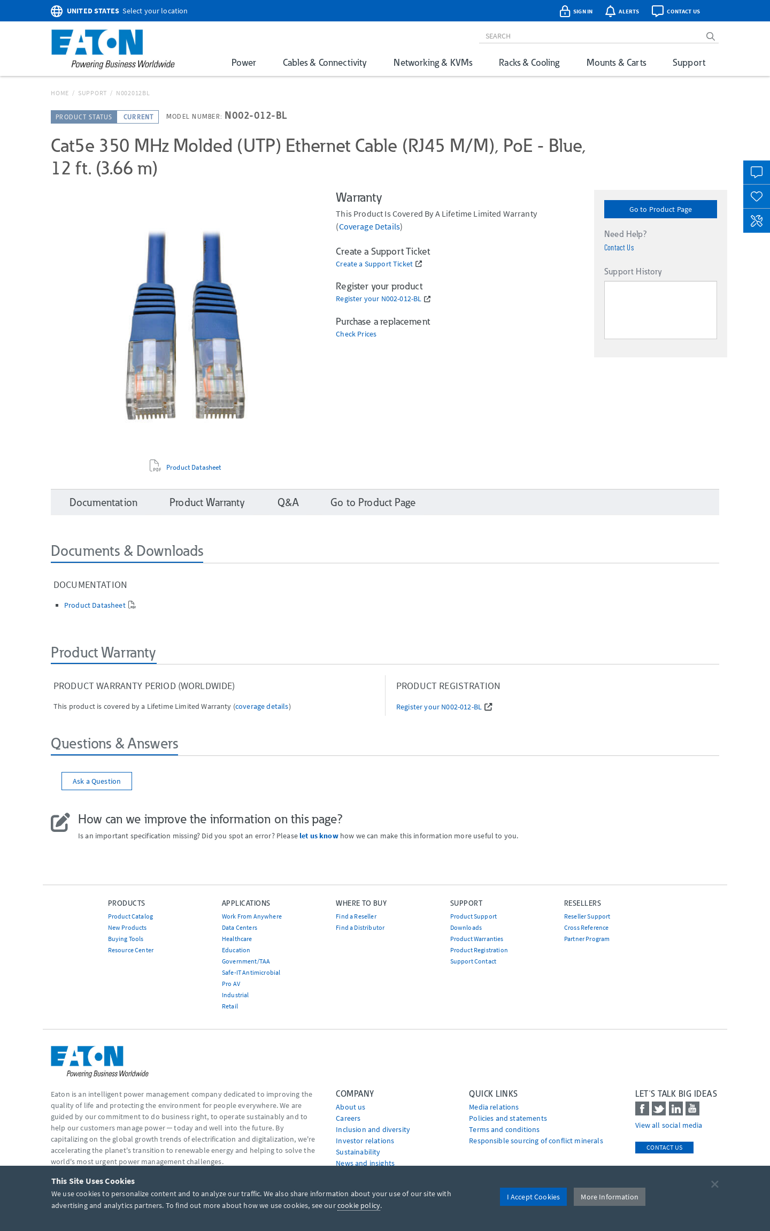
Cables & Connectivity (325, 62)
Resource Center (130, 950)
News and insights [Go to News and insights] (365, 1163)
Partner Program (587, 939)
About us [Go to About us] (350, 1107)
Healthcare (237, 939)
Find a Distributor (360, 927)
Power (244, 62)
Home (60, 93)
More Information (609, 1197)
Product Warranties (477, 939)
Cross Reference (586, 927)
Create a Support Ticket (374, 264)
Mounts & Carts (616, 62)
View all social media (668, 1125)
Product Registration (479, 950)
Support (689, 62)
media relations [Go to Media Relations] (494, 1107)
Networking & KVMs (433, 62)
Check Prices (356, 334)
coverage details (370, 226)
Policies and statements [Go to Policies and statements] (508, 1118)
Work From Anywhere (252, 916)
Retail (230, 1006)
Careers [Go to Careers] (348, 1118)
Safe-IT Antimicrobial (251, 972)
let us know (318, 835)
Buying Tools (126, 939)
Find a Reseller (356, 916)
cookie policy (358, 1205)
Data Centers (239, 927)
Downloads (466, 927)
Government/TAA (246, 961)
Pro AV (231, 984)
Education (236, 950)
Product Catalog (130, 916)
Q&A (288, 502)
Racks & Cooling (529, 62)
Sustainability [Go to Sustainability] (358, 1152)
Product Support (473, 916)
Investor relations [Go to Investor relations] (365, 1140)
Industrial (235, 995)
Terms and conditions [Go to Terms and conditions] (504, 1129)
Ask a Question (97, 781)
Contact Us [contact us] (664, 1147)
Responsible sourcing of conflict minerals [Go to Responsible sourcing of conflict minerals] (536, 1140)
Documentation (103, 502)
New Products (127, 927)
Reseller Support (587, 916)
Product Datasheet (193, 467)
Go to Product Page (660, 209)
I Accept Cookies (533, 1197)
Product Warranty (207, 502)
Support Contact (473, 961)
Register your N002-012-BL (378, 298)
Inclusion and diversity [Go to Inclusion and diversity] (373, 1129)
